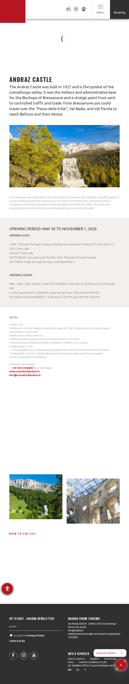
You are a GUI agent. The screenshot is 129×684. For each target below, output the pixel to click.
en (69, 669)
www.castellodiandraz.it (24, 371)
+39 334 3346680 (22, 367)
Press (71, 662)
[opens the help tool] (7, 588)
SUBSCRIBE (17, 657)
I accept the (27, 652)
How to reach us (76, 658)
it (85, 669)
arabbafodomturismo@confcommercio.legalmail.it (94, 634)
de (77, 669)
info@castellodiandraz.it (25, 375)
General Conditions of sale (93, 662)
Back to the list (22, 533)
